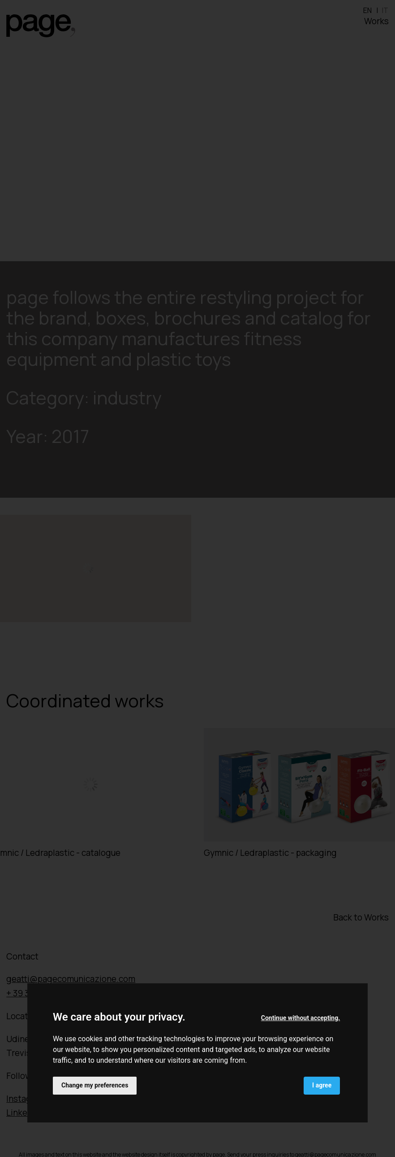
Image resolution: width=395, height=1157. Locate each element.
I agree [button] (321, 1085)
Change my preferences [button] (94, 1085)
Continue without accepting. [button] (300, 1017)
